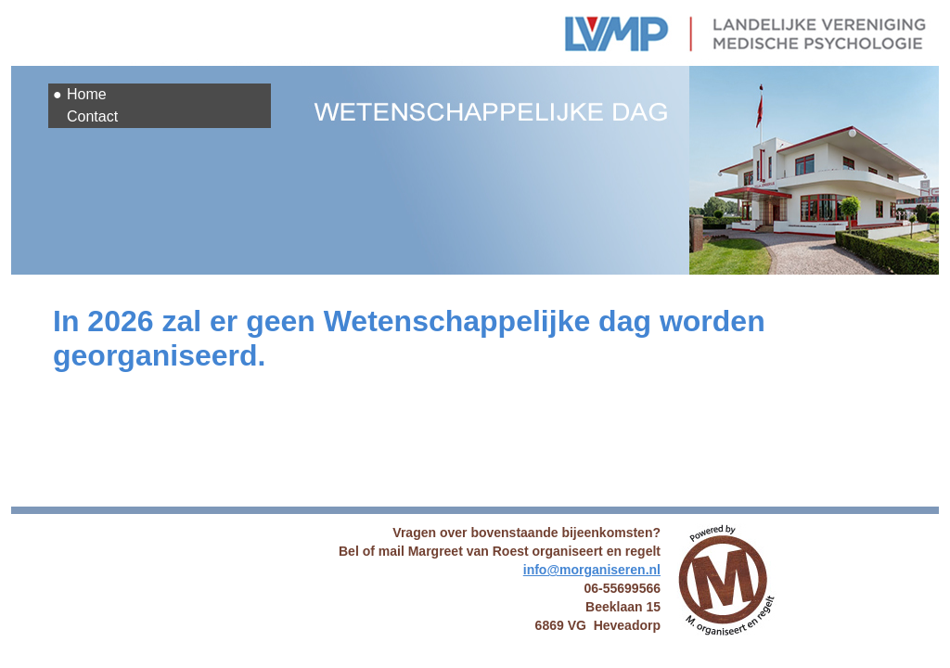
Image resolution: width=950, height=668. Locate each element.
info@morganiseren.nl (592, 569)
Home (87, 94)
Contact (92, 116)
